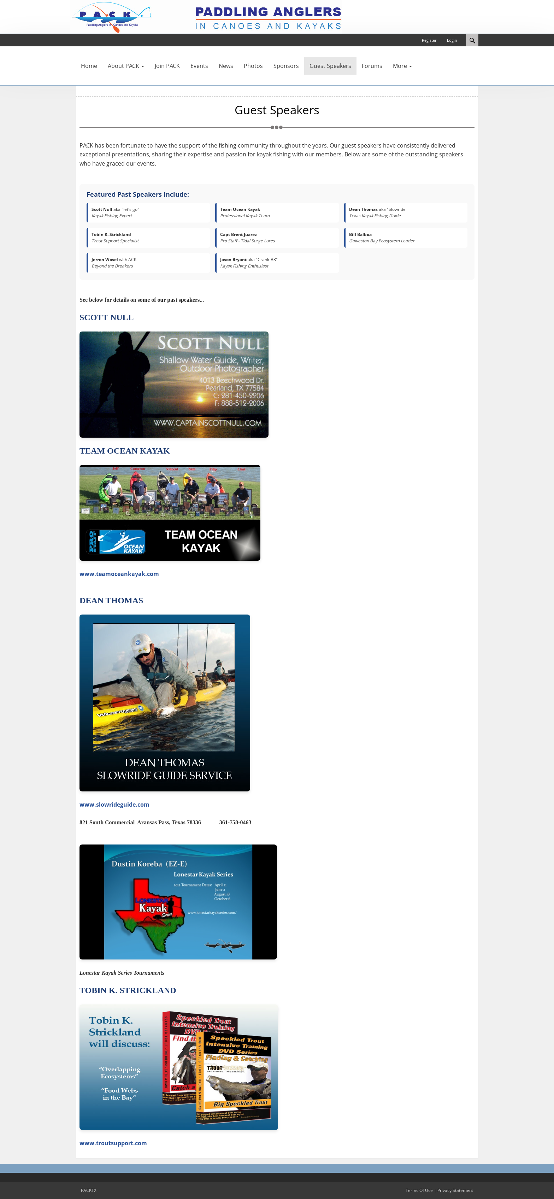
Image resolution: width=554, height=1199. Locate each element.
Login (452, 40)
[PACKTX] (206, 16)
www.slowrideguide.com (114, 804)
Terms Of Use (419, 1190)
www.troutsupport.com (113, 1143)
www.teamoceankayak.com (119, 574)
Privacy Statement (455, 1190)
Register (429, 40)
